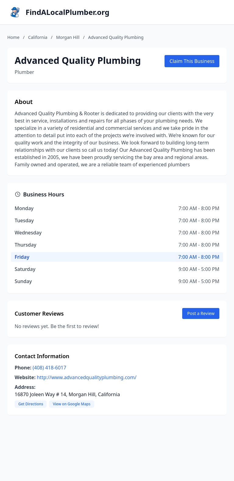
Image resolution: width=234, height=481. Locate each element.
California (37, 37)
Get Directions (30, 404)
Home (13, 37)
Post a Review (200, 313)
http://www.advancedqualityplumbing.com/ (86, 377)
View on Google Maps (71, 404)
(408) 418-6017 (49, 367)
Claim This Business (191, 61)
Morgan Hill (68, 37)
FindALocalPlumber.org (67, 12)
